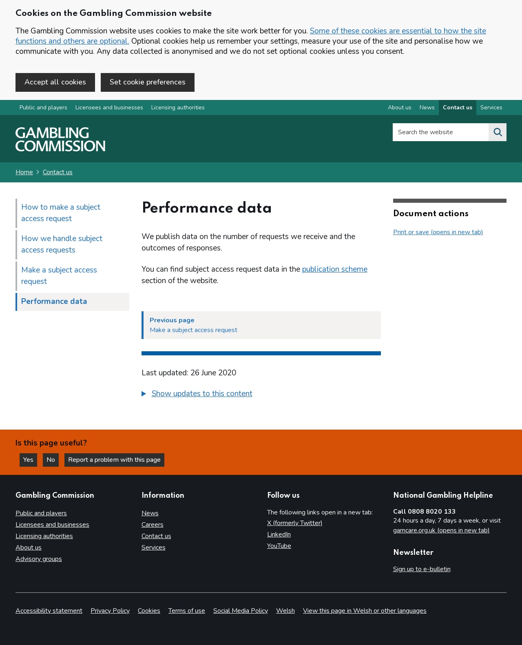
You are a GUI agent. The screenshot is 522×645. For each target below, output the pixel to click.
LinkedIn (279, 534)
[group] (261, 395)
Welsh (285, 610)
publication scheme (334, 269)
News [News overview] (427, 107)
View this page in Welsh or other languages (365, 610)
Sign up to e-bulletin (422, 569)
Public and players (43, 107)
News (150, 513)
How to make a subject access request (60, 213)
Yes (30, 459)
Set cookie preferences (148, 82)
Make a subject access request (59, 276)
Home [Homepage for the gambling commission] (24, 172)
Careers (153, 524)
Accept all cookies (55, 82)
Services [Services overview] (491, 107)
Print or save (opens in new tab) (438, 232)
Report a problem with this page (114, 459)
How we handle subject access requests (61, 244)
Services (154, 547)
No (52, 459)
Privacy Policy (110, 610)
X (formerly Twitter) (295, 523)
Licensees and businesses (109, 107)
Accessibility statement (48, 610)
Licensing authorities (178, 107)
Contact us (58, 172)
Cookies (149, 610)
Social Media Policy (240, 610)
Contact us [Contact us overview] (457, 107)
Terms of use (186, 610)
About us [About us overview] (399, 107)
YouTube (279, 545)
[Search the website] (498, 132)
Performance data (54, 301)
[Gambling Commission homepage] (60, 149)
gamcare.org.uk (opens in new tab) (441, 530)
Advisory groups (38, 558)
